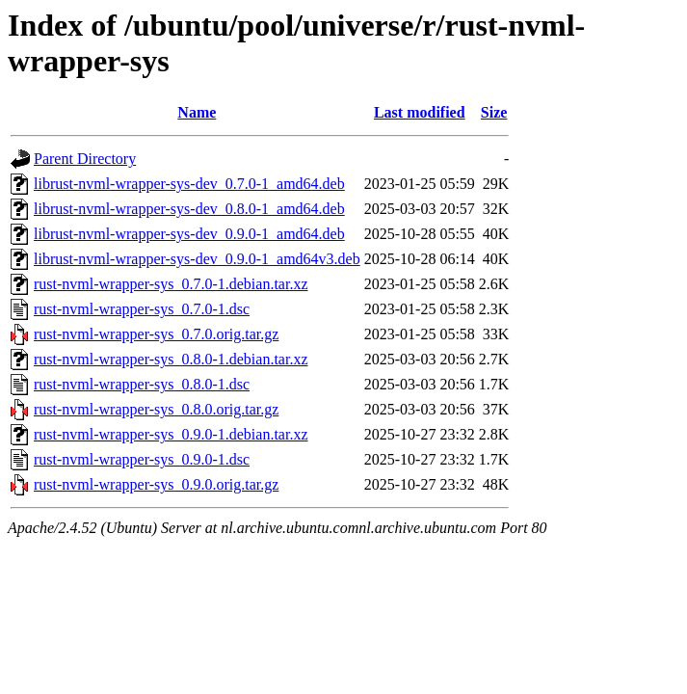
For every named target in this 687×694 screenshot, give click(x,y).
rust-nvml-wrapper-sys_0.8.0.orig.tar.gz (156, 409)
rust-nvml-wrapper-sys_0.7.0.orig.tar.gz (156, 334)
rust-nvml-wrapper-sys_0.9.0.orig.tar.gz (156, 484)
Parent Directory (85, 158)
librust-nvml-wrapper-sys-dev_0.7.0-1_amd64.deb (189, 183)
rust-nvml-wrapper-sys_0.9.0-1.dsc (142, 459)
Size (494, 112)
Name (196, 112)
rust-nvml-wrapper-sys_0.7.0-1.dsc (142, 309)
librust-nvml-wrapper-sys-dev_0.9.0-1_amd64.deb (189, 234)
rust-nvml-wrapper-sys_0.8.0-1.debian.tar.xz (171, 359)
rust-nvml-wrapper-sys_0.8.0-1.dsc (142, 384)
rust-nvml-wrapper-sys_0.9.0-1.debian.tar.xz (171, 434)
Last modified (419, 112)
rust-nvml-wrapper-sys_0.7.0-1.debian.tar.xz (171, 284)
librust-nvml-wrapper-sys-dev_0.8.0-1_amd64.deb (189, 208)
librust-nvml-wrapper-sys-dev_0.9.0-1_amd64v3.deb (197, 259)
